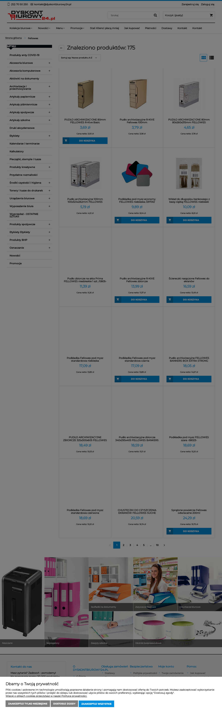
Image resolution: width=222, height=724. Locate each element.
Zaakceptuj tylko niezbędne (27, 704)
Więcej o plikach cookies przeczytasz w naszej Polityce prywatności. (46, 696)
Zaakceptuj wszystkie (96, 704)
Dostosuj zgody (64, 704)
